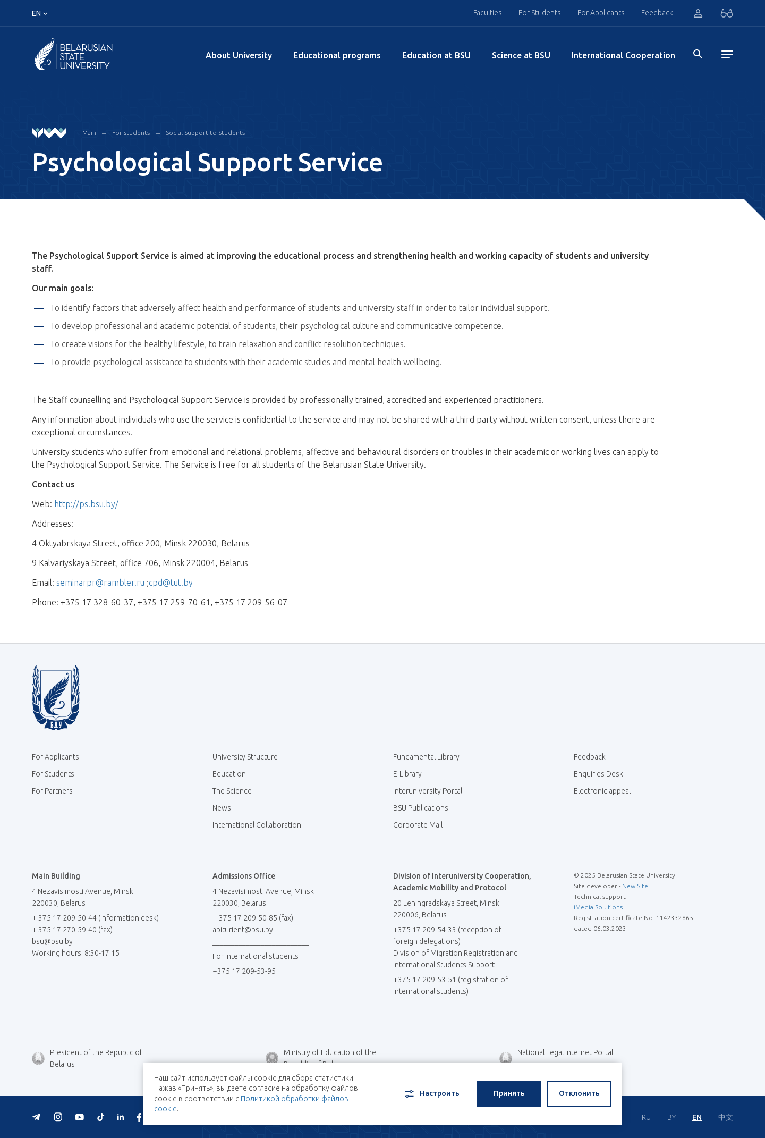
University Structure (245, 757)
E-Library (411, 774)
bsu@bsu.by (52, 941)
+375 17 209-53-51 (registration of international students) (450, 985)
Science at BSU (521, 55)
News (221, 808)
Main (89, 132)
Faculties (487, 13)
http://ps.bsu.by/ (86, 504)
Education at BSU (436, 55)
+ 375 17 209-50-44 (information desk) (95, 918)
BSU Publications (420, 808)
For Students (539, 13)
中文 (725, 1117)
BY (671, 1117)
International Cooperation (623, 55)
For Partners (52, 791)
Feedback (657, 13)
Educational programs (337, 55)
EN (697, 1117)
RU (646, 1117)
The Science (236, 791)
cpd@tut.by (171, 582)
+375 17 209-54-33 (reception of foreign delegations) (447, 935)
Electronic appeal (602, 791)
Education (229, 774)
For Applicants (601, 13)
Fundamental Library (430, 757)
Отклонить (579, 1093)
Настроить (431, 1094)
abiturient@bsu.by (242, 929)
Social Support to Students (205, 132)
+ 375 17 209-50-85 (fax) (252, 918)
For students (131, 132)
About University (239, 55)
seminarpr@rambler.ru (100, 582)
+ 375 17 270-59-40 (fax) (72, 929)
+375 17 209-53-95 (244, 971)
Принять (509, 1093)
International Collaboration (260, 825)
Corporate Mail (421, 825)
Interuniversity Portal (431, 791)
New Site (635, 885)
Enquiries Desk (598, 774)
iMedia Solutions (598, 907)
